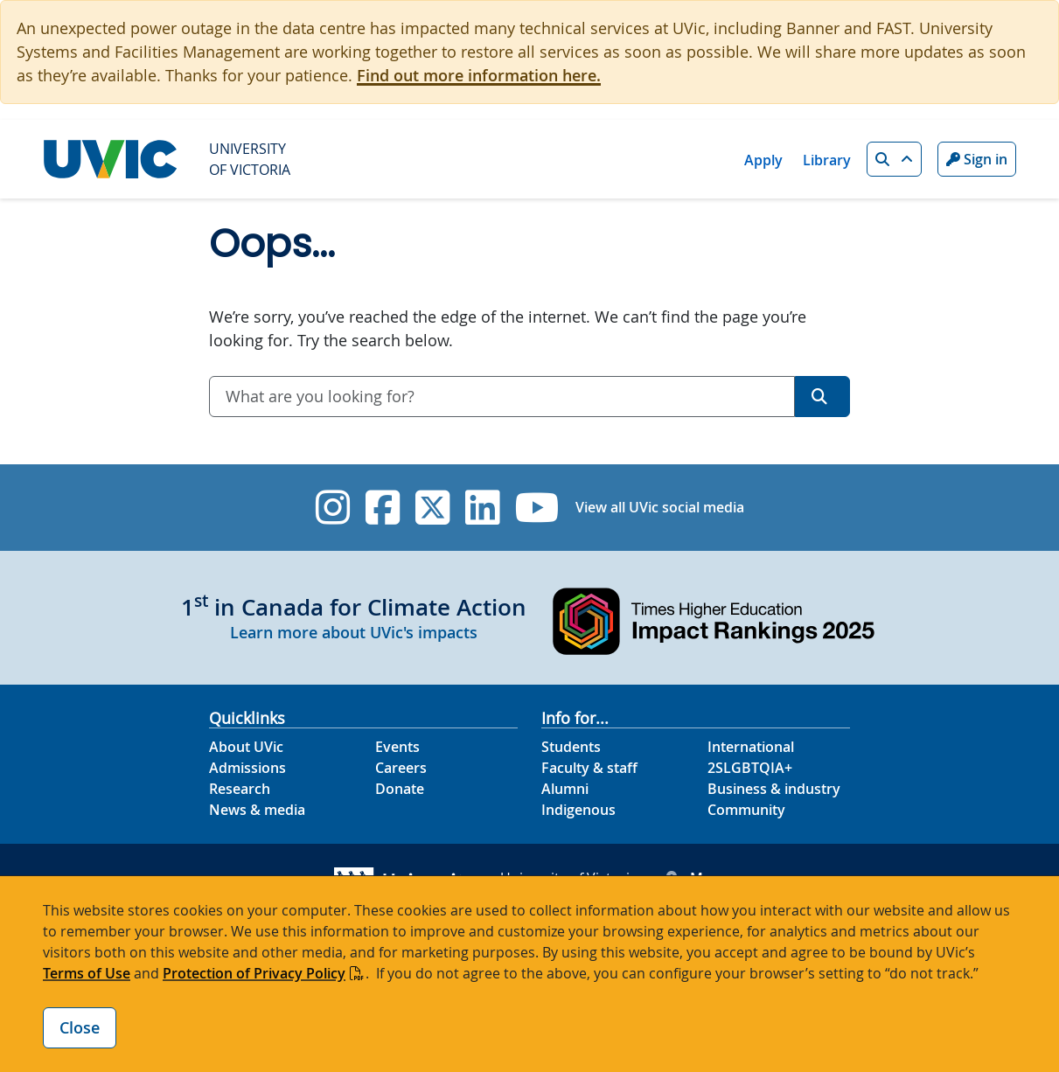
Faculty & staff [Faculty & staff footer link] (589, 767)
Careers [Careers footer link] (401, 767)
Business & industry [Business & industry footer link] (773, 788)
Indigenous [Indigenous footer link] (578, 809)
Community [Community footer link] (746, 809)
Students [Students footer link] (571, 746)
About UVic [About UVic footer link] (246, 746)
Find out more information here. (479, 75)
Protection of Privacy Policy (254, 973)
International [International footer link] (750, 746)
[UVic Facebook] (383, 507)
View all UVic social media (659, 507)
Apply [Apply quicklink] (763, 160)
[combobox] (502, 396)
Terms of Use (86, 973)
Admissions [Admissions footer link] (247, 767)
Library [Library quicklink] (827, 160)
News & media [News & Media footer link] (257, 809)
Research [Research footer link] (239, 788)
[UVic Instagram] (333, 507)
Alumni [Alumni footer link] (565, 788)
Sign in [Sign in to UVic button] (976, 159)
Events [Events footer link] (397, 746)
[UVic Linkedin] (482, 507)
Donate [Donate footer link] (399, 788)
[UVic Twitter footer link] (432, 507)
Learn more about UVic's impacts (353, 632)
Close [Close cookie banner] (79, 1027)
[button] (894, 159)
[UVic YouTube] (537, 507)
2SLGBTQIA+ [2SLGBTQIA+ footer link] (749, 767)
